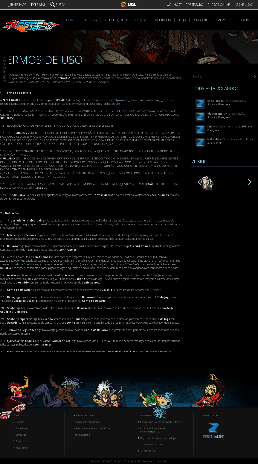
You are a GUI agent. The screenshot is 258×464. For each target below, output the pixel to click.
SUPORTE (201, 20)
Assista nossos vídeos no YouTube (93, 428)
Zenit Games (211, 415)
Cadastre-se (146, 415)
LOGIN (244, 20)
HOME (70, 20)
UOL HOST (174, 5)
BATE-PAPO (16, 4)
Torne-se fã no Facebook (88, 421)
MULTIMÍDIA (162, 20)
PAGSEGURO (194, 5)
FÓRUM (140, 20)
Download (21, 434)
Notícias (20, 421)
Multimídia (22, 447)
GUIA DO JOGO (116, 20)
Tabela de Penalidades (151, 444)
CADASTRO (224, 20)
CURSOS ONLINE (219, 5)
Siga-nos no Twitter (86, 415)
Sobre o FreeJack (218, 104)
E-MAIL (38, 4)
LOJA (182, 20)
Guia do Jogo (22, 428)
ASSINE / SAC (244, 5)
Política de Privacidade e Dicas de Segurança (152, 430)
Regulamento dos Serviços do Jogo (158, 438)
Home (19, 415)
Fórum (19, 441)
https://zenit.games (125, 100)
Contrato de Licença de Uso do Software (161, 421)
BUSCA (57, 4)
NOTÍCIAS (90, 20)
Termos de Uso (148, 450)
